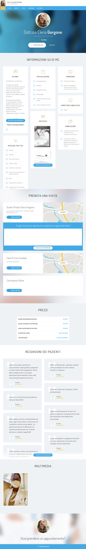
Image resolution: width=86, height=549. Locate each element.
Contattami (52, 45)
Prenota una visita (43, 546)
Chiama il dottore (14, 217)
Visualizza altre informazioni (15, 120)
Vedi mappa (63, 212)
